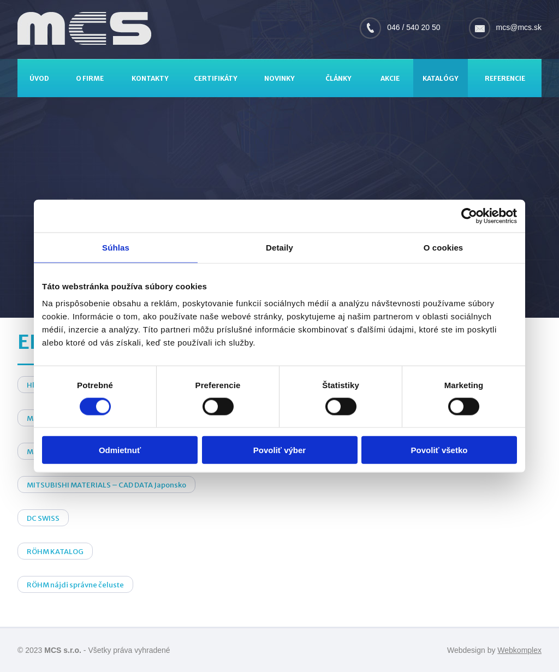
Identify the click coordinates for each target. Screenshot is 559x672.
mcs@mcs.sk (519, 27)
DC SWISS (43, 518)
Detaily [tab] (279, 247)
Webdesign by (494, 650)
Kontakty (150, 78)
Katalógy (441, 78)
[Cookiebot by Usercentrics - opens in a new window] (469, 215)
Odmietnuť (120, 450)
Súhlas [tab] (115, 247)
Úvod (39, 78)
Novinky (279, 78)
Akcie (390, 78)
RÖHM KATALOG (55, 551)
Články (338, 78)
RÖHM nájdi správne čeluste (75, 585)
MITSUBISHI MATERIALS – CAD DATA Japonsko (106, 485)
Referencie (505, 78)
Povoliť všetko (439, 450)
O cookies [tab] (443, 247)
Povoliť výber (279, 450)
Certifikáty (215, 78)
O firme (90, 78)
